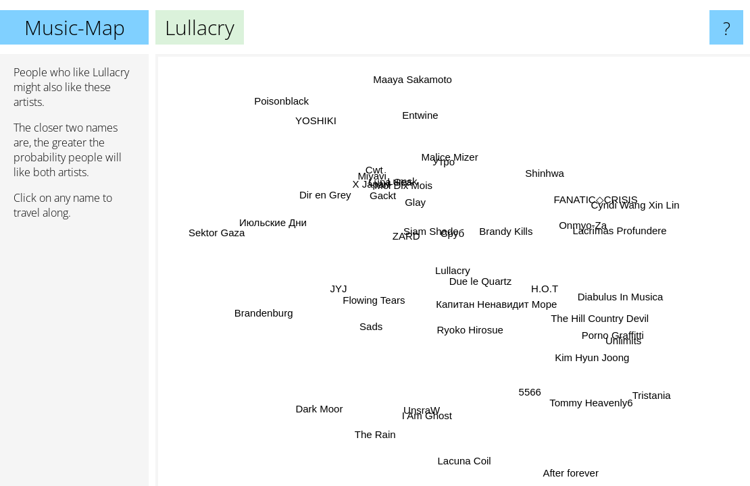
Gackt (382, 198)
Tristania (655, 390)
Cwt (375, 170)
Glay (424, 204)
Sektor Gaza (218, 226)
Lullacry (452, 270)
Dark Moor (315, 407)
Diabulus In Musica (618, 295)
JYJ (334, 282)
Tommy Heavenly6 (590, 403)
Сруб (454, 233)
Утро (450, 163)
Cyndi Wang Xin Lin (627, 194)
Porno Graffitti (616, 336)
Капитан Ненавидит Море (496, 304)
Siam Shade (432, 233)
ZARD (408, 238)
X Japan (374, 184)
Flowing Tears (374, 299)
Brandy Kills (507, 232)
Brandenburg (265, 317)
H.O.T (547, 288)
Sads (373, 329)
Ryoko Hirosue (463, 331)
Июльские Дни (273, 222)
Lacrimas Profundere (618, 228)
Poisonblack (281, 103)
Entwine (424, 114)
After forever (573, 470)
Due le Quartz (482, 283)
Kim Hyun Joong (588, 358)
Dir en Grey (327, 196)
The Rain (374, 436)
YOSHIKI (321, 120)
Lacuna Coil (457, 460)
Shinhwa (533, 167)
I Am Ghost (427, 413)
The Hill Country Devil (600, 317)
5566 (519, 394)
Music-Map (74, 27)
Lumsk (401, 180)
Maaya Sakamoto (407, 80)
